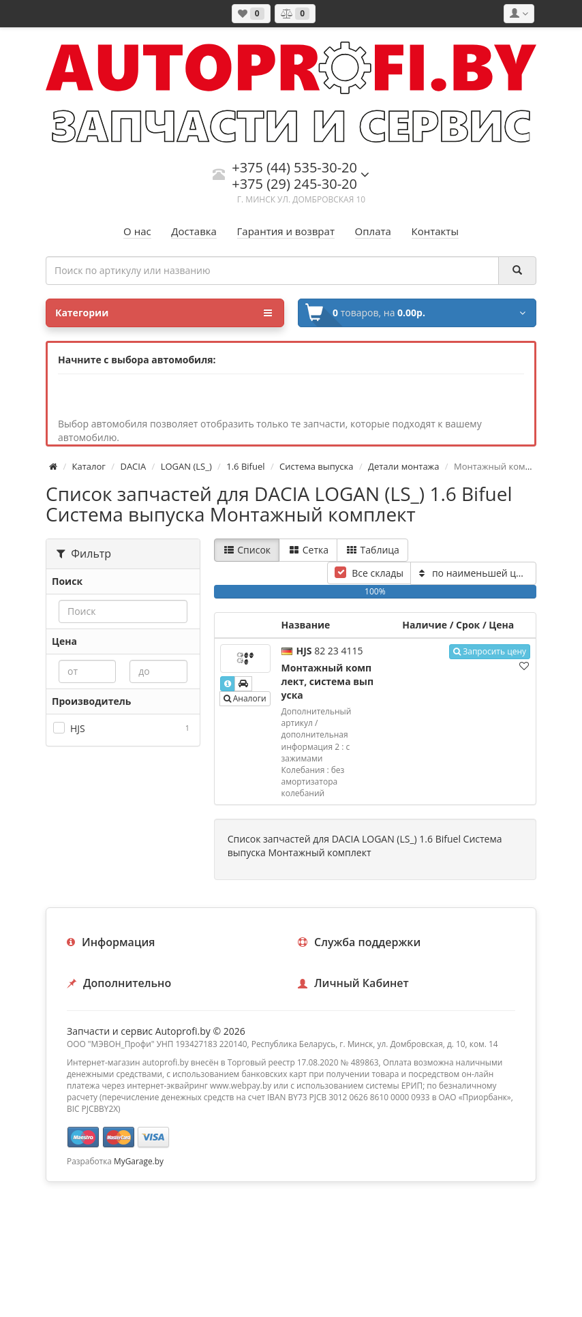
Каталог (89, 466)
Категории (163, 313)
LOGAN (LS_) (186, 466)
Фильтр (84, 553)
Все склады (377, 572)
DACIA (133, 466)
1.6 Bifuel (245, 466)
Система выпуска (316, 466)
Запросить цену (489, 651)
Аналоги (245, 698)
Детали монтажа (403, 466)
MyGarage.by (139, 1160)
